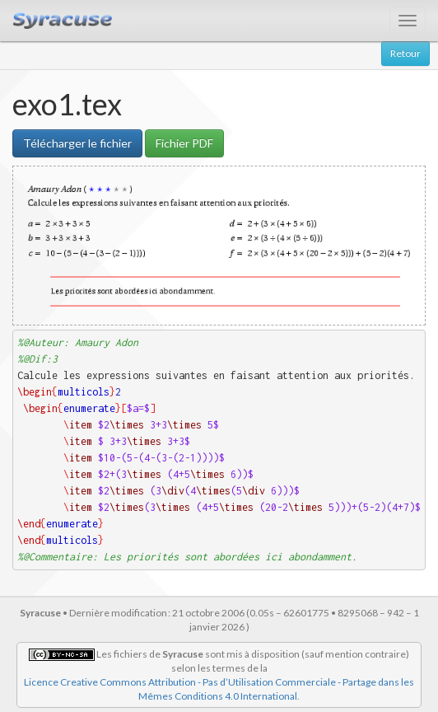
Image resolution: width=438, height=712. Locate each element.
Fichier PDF (184, 143)
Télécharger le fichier (77, 143)
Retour (405, 53)
